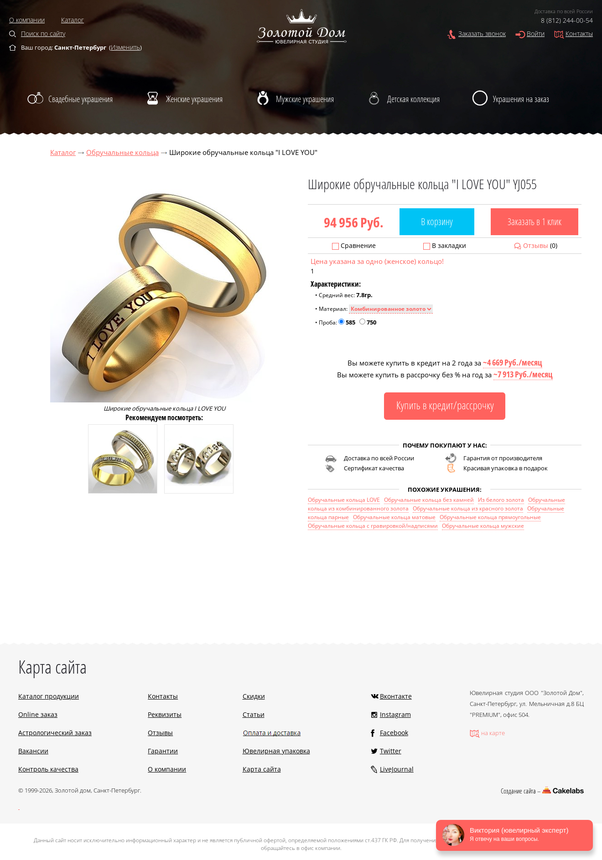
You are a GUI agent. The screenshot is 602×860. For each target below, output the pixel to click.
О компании (27, 19)
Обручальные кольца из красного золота (468, 508)
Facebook (394, 732)
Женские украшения (194, 99)
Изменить (125, 47)
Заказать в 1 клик (534, 221)
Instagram (395, 714)
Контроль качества (48, 769)
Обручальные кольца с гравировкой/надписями (373, 526)
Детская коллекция (413, 99)
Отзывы (535, 245)
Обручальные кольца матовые (394, 517)
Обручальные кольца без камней (429, 500)
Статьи (254, 714)
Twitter (390, 751)
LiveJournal (397, 769)
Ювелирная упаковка (276, 751)
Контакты (579, 33)
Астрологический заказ (55, 732)
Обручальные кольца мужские (483, 526)
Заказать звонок (482, 33)
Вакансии (33, 751)
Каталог (72, 19)
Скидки (254, 696)
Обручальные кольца (122, 152)
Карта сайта (262, 769)
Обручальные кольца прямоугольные (490, 517)
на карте (493, 733)
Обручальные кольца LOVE (344, 500)
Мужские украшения (305, 99)
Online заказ (37, 714)
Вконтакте (396, 696)
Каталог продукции (48, 696)
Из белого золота (501, 500)
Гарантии (163, 751)
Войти (536, 33)
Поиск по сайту (43, 33)
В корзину (437, 221)
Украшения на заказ (521, 99)
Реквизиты (165, 714)
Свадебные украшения (80, 99)
